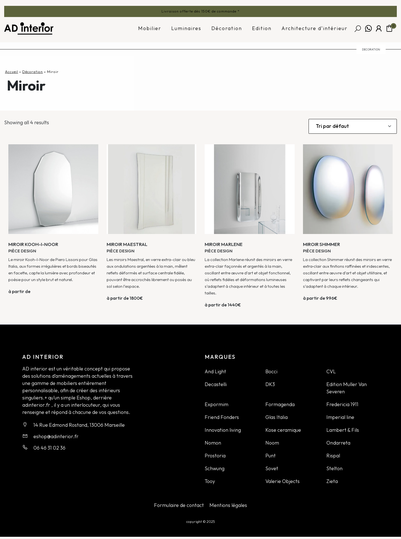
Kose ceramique (283, 432)
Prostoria (215, 458)
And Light (215, 373)
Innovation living (223, 432)
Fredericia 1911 (342, 406)
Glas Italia (276, 419)
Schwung (214, 470)
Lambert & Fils (342, 432)
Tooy (210, 483)
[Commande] (353, 128)
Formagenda (280, 406)
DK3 (270, 386)
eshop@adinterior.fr (56, 438)
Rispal (333, 458)
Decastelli (216, 386)
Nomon (213, 445)
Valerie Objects (282, 483)
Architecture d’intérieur (315, 30)
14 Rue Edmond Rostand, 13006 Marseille (79, 427)
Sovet (271, 470)
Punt (270, 458)
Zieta (332, 483)
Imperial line (340, 419)
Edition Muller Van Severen (346, 390)
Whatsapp (368, 30)
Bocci (271, 373)
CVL (331, 373)
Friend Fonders (222, 419)
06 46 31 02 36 (49, 450)
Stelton (334, 470)
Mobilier (149, 30)
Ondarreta (338, 445)
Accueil (11, 74)
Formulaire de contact (179, 507)
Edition (262, 30)
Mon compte (378, 30)
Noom (272, 445)
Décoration (226, 30)
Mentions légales (228, 507)
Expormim (216, 406)
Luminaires (186, 30)
